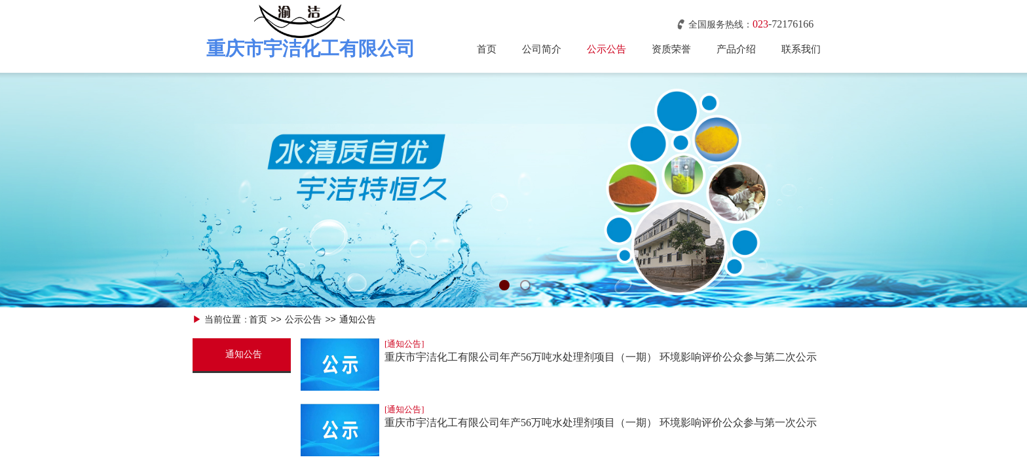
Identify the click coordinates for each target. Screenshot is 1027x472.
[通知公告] (404, 344)
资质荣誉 (671, 49)
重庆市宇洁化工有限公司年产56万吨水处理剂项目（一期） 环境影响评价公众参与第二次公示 (600, 357)
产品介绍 (736, 49)
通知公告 (357, 319)
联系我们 (801, 49)
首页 (486, 49)
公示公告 (606, 49)
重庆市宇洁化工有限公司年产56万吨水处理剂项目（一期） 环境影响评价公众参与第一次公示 (600, 422)
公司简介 (541, 49)
